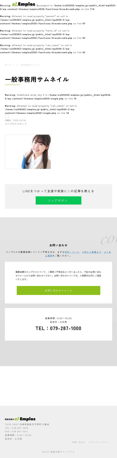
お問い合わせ (78, 442)
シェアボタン (58, 200)
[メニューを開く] (113, 3)
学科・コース (72, 251)
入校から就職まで (91, 251)
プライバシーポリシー (99, 442)
